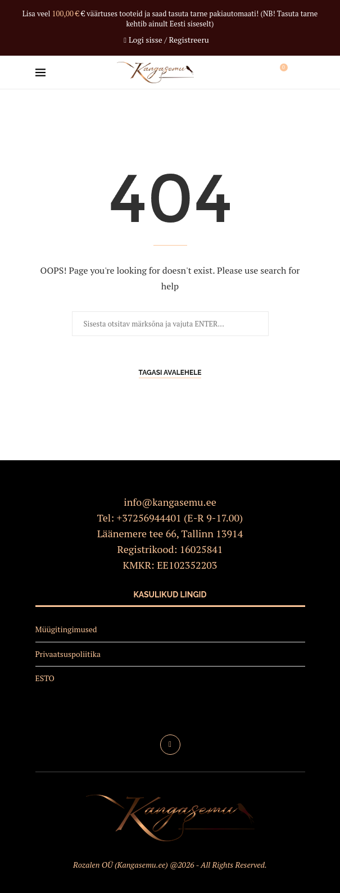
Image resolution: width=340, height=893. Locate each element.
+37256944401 (149, 517)
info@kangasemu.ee (170, 502)
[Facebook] (170, 745)
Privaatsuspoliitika (68, 654)
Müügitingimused (66, 629)
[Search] (299, 72)
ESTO (45, 678)
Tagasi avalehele (170, 373)
